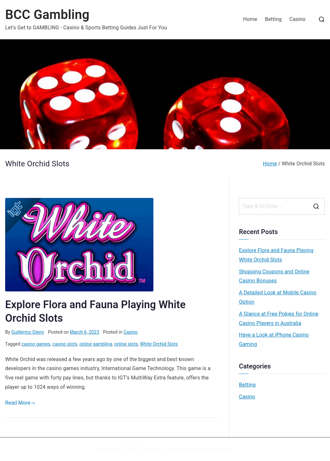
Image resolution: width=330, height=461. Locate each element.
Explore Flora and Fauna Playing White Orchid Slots (276, 255)
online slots (126, 344)
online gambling (95, 344)
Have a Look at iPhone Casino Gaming (274, 339)
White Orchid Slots (159, 344)
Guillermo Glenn (27, 332)
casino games (36, 344)
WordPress (222, 449)
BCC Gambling (47, 14)
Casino (297, 19)
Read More (20, 403)
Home (250, 19)
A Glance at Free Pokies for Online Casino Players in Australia (278, 318)
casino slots (65, 344)
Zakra (195, 449)
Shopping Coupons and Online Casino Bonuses (274, 276)
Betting (273, 19)
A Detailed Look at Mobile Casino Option (277, 297)
